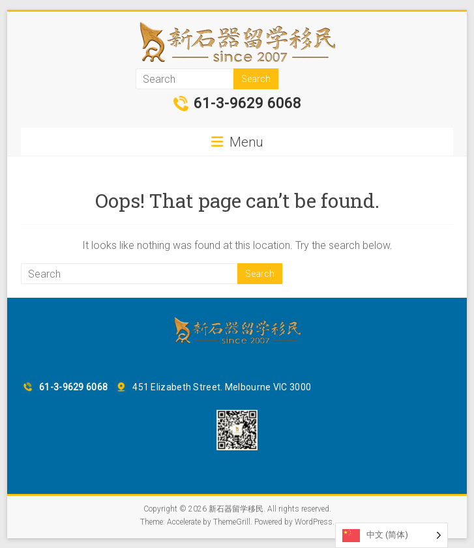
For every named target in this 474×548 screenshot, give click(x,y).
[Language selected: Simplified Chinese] (391, 535)
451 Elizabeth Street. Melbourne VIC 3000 (221, 387)
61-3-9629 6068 (247, 103)
